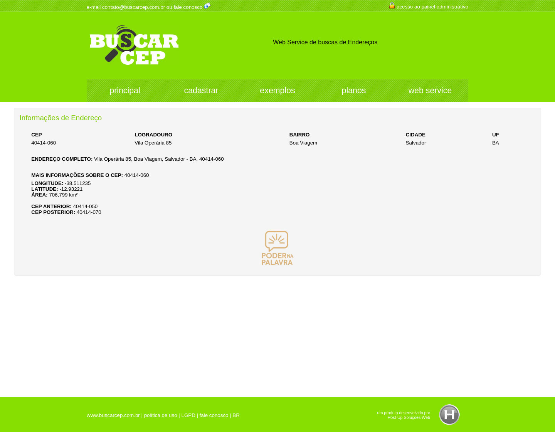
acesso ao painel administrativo (432, 7)
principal (124, 90)
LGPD (188, 415)
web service (430, 90)
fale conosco (187, 7)
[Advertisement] (277, 334)
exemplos (277, 90)
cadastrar (201, 90)
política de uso (160, 415)
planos (354, 90)
